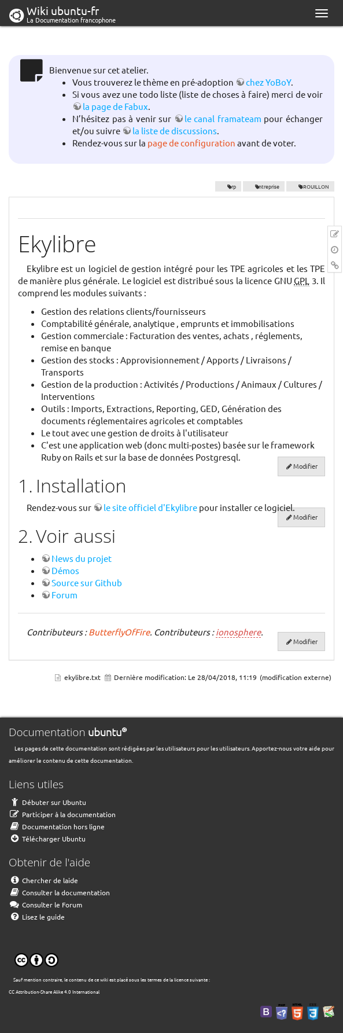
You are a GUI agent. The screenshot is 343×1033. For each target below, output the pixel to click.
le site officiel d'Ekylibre (150, 507)
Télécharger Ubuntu (47, 838)
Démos (65, 570)
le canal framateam (223, 118)
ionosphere (238, 631)
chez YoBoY (268, 81)
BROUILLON (310, 186)
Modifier (305, 465)
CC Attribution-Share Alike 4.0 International (54, 991)
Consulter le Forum (45, 904)
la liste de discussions (174, 130)
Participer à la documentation (62, 814)
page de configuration (191, 142)
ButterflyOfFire (119, 631)
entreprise (264, 186)
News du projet (81, 558)
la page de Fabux (115, 106)
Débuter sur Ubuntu (47, 802)
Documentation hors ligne (57, 826)
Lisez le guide (37, 916)
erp (228, 186)
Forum (64, 594)
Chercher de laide (43, 880)
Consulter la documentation (59, 892)
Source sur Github (86, 582)
